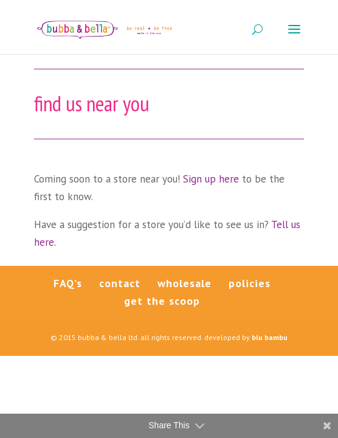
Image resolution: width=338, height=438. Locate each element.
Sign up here (212, 179)
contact (119, 283)
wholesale (184, 283)
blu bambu (270, 337)
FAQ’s (67, 283)
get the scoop (162, 301)
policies (250, 283)
